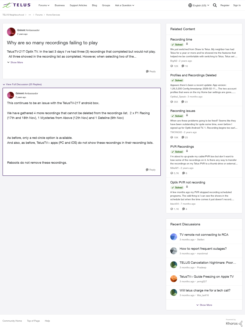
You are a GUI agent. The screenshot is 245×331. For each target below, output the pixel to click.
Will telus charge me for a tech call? (205, 290)
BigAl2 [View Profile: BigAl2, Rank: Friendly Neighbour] (173, 60)
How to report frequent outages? (203, 248)
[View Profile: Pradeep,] (173, 264)
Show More (15, 62)
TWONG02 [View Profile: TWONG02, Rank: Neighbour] (176, 132)
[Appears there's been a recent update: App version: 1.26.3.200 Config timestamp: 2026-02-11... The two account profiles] (204, 88)
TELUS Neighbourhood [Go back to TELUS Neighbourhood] (13, 14)
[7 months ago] (187, 203)
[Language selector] (199, 5)
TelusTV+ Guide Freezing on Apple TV (207, 276)
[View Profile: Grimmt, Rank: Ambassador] (11, 32)
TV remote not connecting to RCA (204, 234)
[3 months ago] (194, 96)
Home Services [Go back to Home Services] (53, 14)
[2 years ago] (185, 61)
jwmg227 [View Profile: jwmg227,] (202, 281)
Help (47, 320)
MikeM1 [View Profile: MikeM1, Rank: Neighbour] (174, 167)
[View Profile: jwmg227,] (173, 278)
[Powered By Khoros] (234, 323)
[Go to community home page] (17, 5)
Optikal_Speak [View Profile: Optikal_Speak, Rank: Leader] (178, 96)
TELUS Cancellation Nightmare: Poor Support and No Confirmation (206, 263)
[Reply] (150, 71)
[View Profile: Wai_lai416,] (173, 292)
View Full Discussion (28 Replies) (22, 84)
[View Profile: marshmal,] (173, 250)
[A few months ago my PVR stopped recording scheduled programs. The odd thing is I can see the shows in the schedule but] (204, 195)
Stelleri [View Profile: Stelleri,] (200, 239)
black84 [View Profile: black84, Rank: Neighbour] (174, 203)
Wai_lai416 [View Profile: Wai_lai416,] (203, 295)
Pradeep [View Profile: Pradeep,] (201, 267)
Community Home (12, 320)
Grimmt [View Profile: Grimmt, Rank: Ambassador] (21, 30)
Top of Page (33, 320)
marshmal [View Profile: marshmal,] (202, 253)
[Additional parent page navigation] (30, 14)
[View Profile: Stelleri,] (173, 236)
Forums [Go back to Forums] (39, 14)
